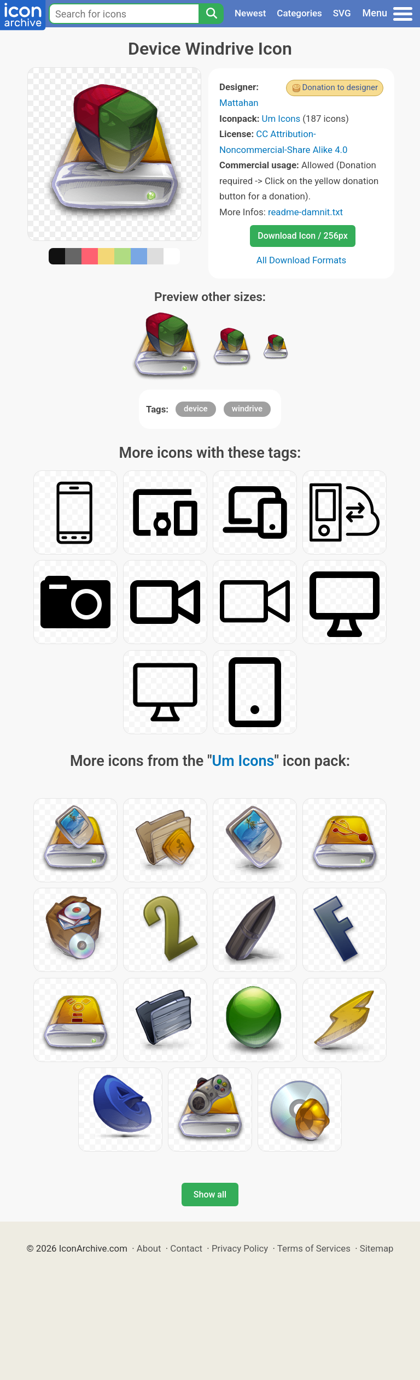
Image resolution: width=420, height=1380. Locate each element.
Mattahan (239, 102)
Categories (299, 13)
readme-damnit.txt (305, 212)
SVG (342, 13)
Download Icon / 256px (302, 236)
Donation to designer (340, 87)
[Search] (211, 13)
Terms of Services (314, 1248)
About (149, 1248)
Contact (186, 1248)
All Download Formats (301, 260)
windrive (247, 409)
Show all (210, 1194)
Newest (250, 13)
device (196, 409)
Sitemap (377, 1248)
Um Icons (281, 118)
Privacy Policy (240, 1248)
